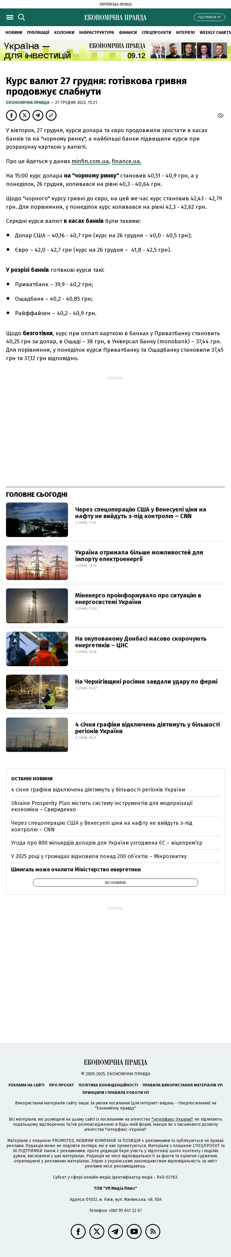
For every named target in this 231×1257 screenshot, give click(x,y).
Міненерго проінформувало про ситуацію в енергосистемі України (138, 599)
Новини (13, 32)
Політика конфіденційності (108, 1085)
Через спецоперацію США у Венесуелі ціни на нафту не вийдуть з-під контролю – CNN (140, 513)
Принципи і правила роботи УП (115, 1092)
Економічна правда (28, 102)
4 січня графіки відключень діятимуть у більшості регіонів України (147, 728)
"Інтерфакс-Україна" (172, 1119)
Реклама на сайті (26, 1085)
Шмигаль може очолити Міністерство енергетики (76, 869)
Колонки (64, 32)
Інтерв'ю (185, 32)
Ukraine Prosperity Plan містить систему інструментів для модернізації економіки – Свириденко (102, 806)
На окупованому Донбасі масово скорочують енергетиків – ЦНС (141, 642)
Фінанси (128, 32)
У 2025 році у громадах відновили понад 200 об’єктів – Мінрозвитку (99, 856)
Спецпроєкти (156, 32)
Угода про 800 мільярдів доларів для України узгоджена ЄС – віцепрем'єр (106, 843)
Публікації (38, 32)
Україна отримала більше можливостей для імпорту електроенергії (139, 556)
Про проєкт (61, 1085)
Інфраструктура (96, 32)
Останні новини (32, 779)
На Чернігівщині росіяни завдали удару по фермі (146, 681)
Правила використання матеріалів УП (183, 1085)
